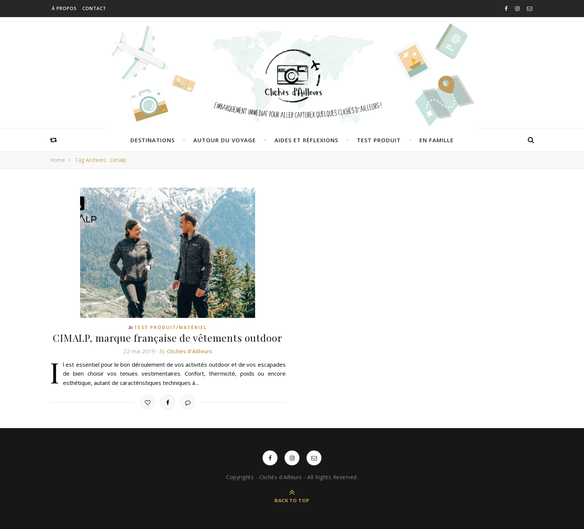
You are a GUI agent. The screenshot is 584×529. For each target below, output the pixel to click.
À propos (64, 8)
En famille (436, 140)
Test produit (379, 140)
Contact (94, 8)
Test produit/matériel (170, 327)
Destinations (152, 140)
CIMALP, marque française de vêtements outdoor (167, 337)
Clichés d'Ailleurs (189, 351)
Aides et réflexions (306, 140)
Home (57, 159)
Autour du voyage (224, 140)
